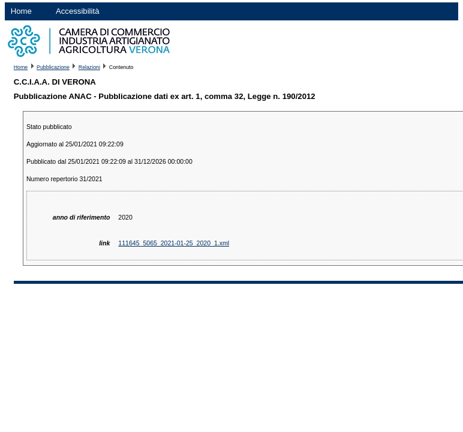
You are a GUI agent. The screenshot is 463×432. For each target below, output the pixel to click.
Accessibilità (78, 11)
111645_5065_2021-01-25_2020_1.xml (173, 243)
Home (21, 11)
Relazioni (89, 67)
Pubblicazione (53, 67)
